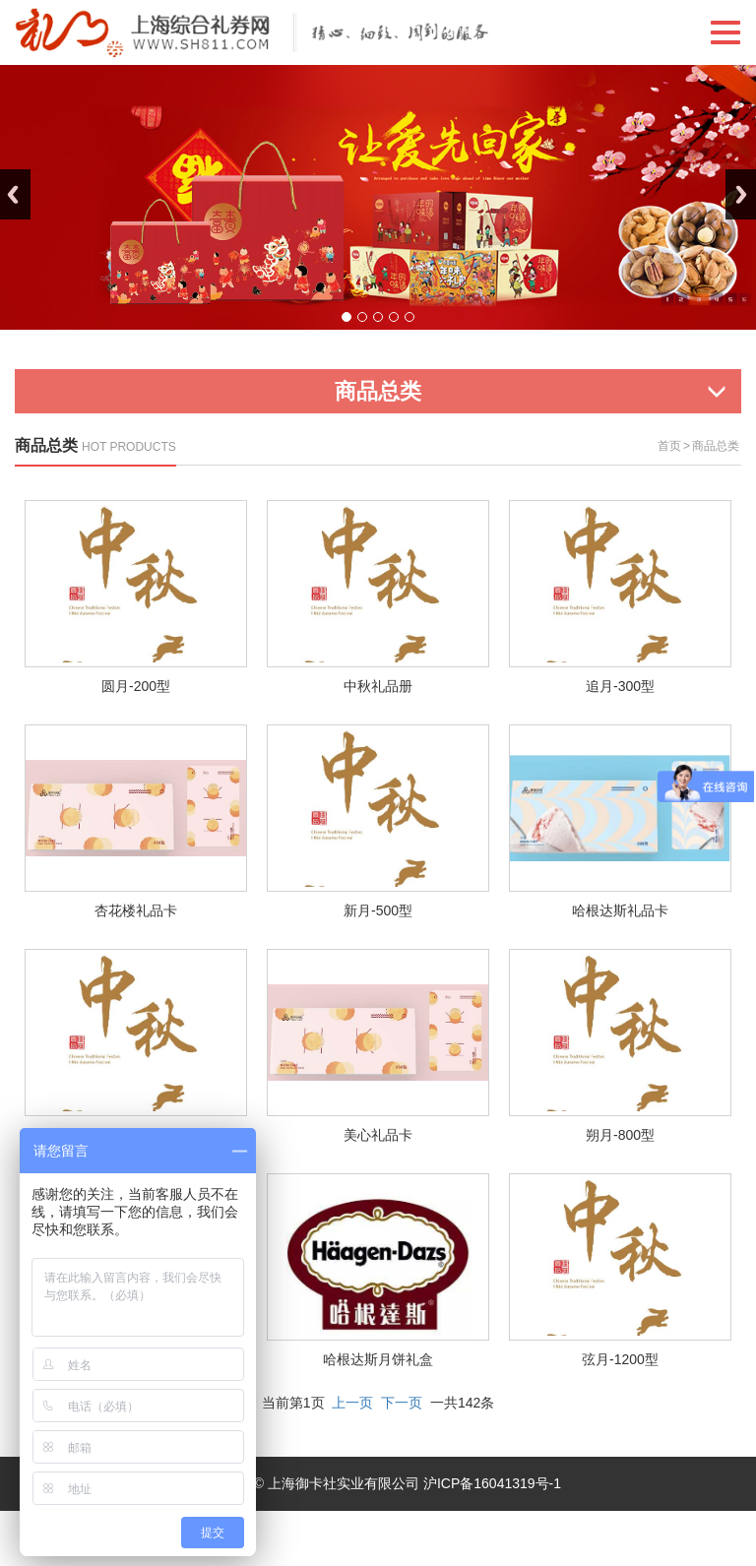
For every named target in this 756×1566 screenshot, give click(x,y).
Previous (15, 194)
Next (740, 194)
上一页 (352, 1402)
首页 (669, 446)
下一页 (401, 1402)
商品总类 (715, 446)
